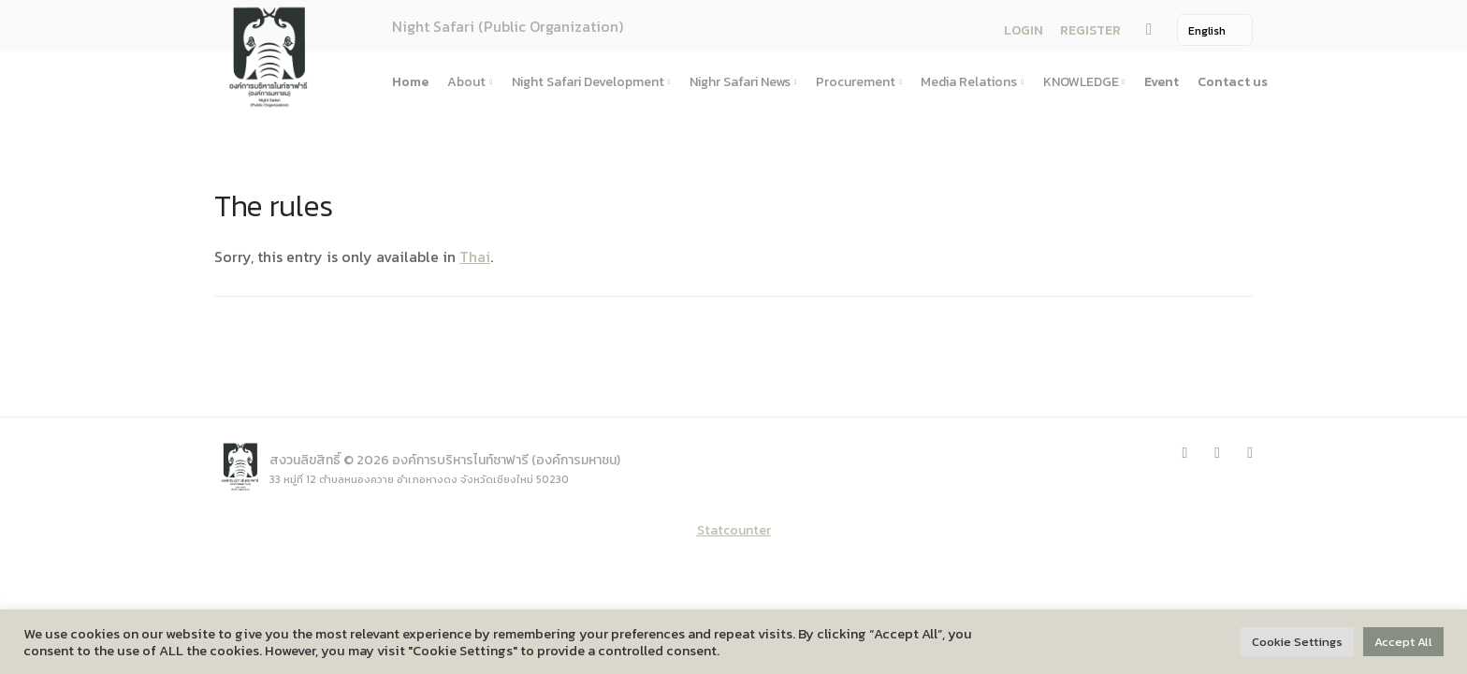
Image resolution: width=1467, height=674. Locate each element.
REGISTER (1090, 30)
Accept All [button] (1403, 642)
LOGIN (1023, 30)
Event (1161, 82)
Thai (474, 256)
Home (410, 82)
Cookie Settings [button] (1297, 642)
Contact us (1233, 82)
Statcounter (734, 530)
